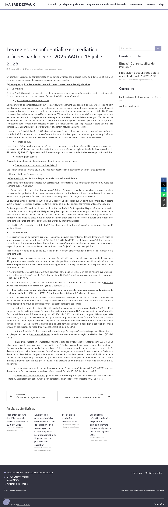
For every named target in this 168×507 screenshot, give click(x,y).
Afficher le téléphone (17, 483)
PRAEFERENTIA (23, 504)
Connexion (159, 504)
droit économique (127, 106)
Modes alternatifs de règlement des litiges (140, 97)
